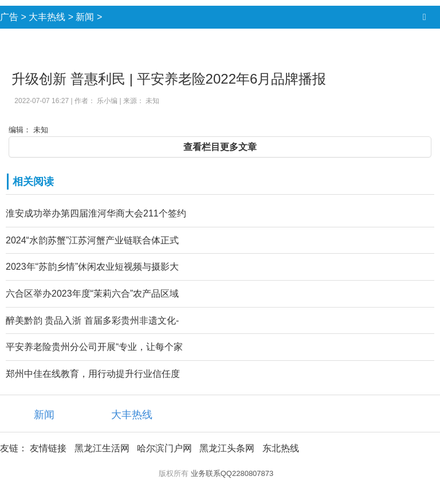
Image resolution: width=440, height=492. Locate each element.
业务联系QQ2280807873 (232, 473)
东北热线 (280, 448)
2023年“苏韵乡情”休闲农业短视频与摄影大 (92, 266)
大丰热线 (47, 17)
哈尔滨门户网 (164, 448)
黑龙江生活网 (101, 448)
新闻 (85, 17)
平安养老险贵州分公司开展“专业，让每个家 (94, 347)
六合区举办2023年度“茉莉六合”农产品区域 (92, 293)
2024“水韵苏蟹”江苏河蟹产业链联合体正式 (92, 240)
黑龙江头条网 (226, 448)
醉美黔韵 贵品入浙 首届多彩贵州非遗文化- (92, 320)
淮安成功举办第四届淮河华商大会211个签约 (96, 213)
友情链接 (48, 448)
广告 (9, 17)
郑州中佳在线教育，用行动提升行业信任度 (93, 374)
